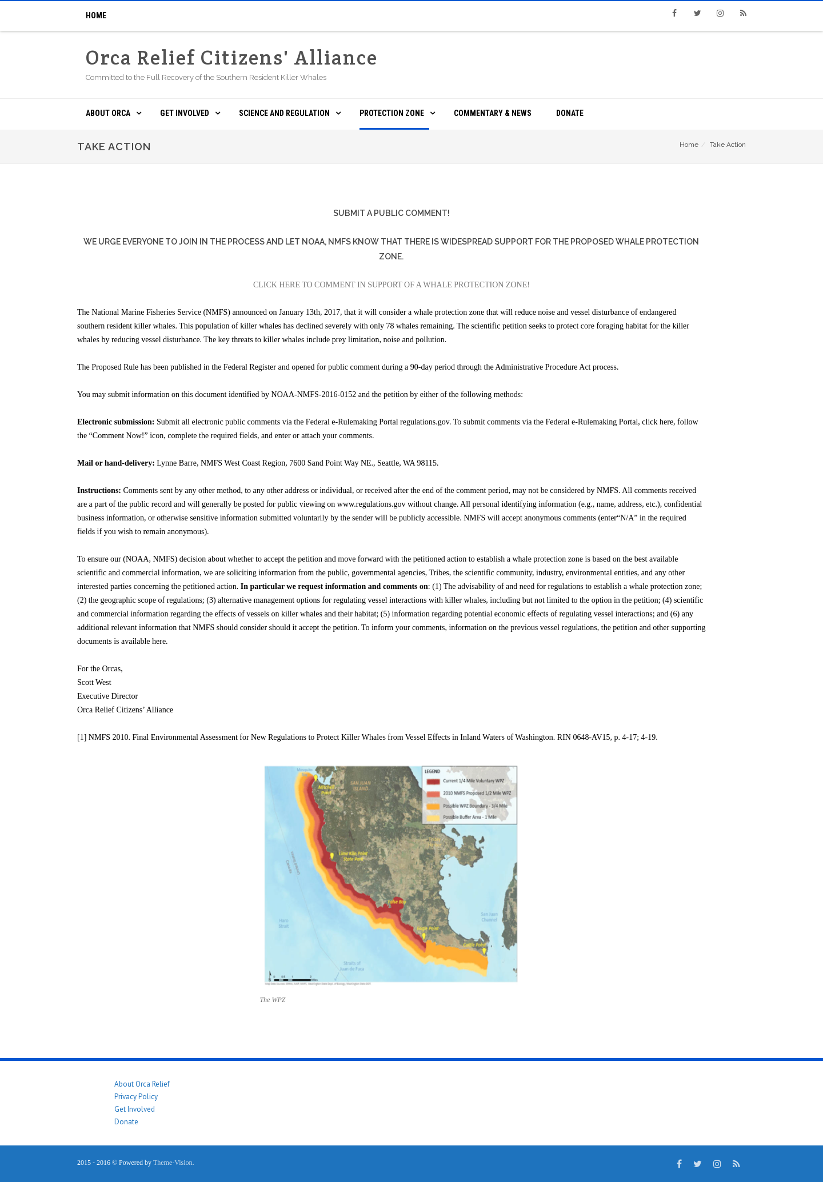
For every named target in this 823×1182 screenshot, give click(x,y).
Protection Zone (391, 113)
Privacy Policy (136, 1096)
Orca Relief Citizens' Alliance (232, 57)
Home (96, 15)
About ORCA (108, 113)
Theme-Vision (173, 1163)
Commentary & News (493, 113)
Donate (570, 113)
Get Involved (184, 113)
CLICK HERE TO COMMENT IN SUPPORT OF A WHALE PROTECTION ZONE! (391, 285)
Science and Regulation (284, 113)
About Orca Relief (142, 1084)
